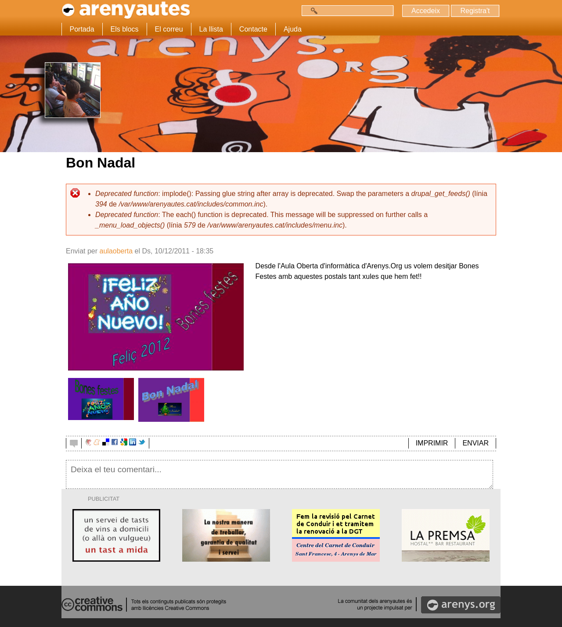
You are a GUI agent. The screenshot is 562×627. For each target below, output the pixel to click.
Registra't (475, 10)
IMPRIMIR (432, 443)
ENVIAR (475, 443)
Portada (82, 29)
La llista (211, 29)
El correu (169, 29)
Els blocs (125, 29)
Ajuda (293, 29)
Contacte (253, 29)
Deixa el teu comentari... (279, 474)
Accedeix (425, 10)
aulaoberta (116, 251)
